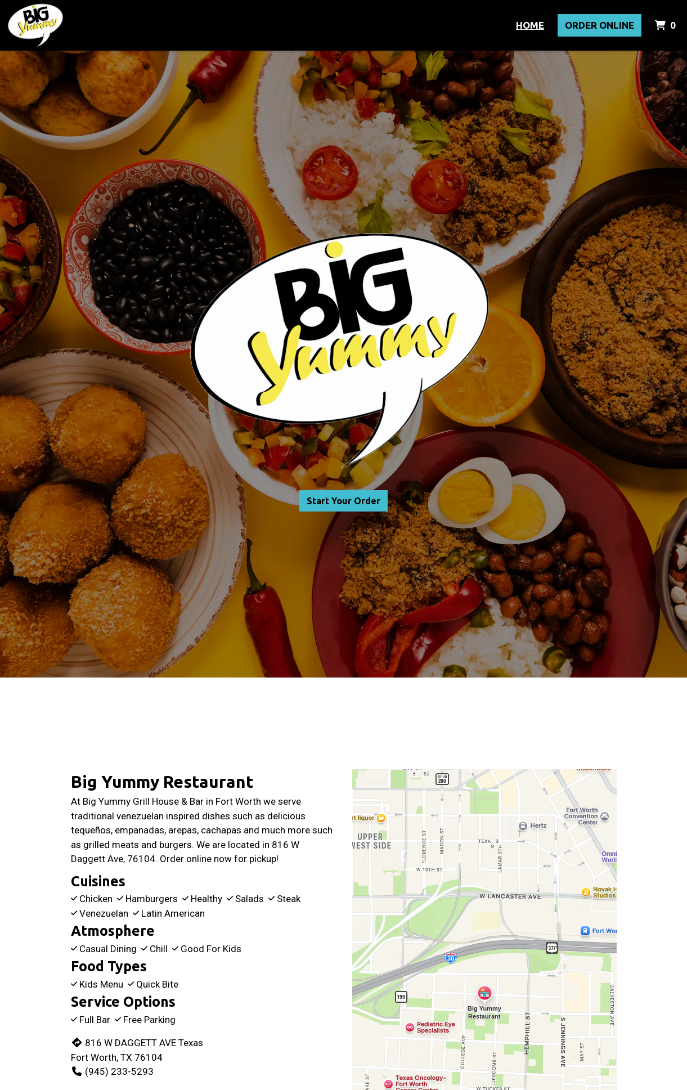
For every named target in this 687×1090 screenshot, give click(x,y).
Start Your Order (343, 501)
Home (530, 25)
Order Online (599, 25)
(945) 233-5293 (112, 1071)
